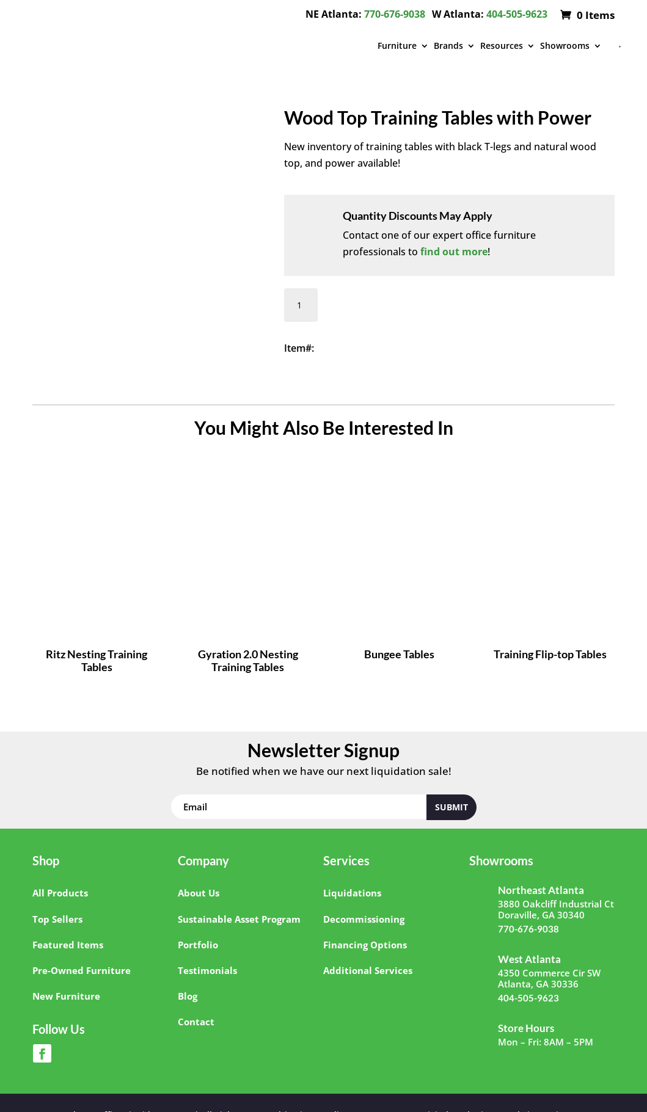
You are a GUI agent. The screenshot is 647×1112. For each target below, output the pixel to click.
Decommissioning (363, 919)
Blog (187, 996)
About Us (198, 893)
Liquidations (352, 893)
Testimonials (207, 970)
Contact (196, 1022)
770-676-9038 (394, 14)
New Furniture (66, 996)
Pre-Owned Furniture (81, 970)
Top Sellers (57, 919)
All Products (60, 893)
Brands (448, 45)
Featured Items (67, 945)
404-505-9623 (516, 14)
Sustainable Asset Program (239, 919)
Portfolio (198, 945)
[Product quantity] (301, 305)
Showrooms (565, 45)
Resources (501, 45)
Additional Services (367, 970)
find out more (454, 251)
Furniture (397, 45)
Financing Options (365, 945)
